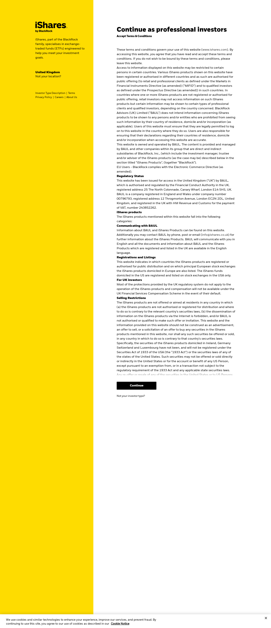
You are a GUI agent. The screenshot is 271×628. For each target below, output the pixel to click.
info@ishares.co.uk (215, 234)
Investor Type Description (50, 93)
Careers (59, 97)
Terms (71, 93)
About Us (71, 97)
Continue (136, 385)
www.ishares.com (214, 49)
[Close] (266, 622)
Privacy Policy (43, 97)
